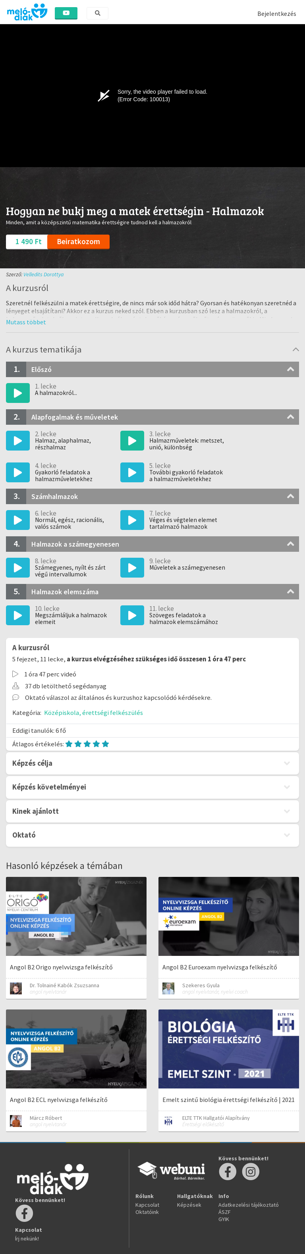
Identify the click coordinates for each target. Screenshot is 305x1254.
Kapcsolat (147, 1204)
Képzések (189, 1204)
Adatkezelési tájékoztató (248, 1204)
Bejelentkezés (276, 13)
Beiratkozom (78, 241)
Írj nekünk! (27, 1238)
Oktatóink (147, 1211)
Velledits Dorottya (43, 274)
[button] (26, 322)
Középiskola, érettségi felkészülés (93, 712)
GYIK (223, 1219)
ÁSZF (224, 1211)
